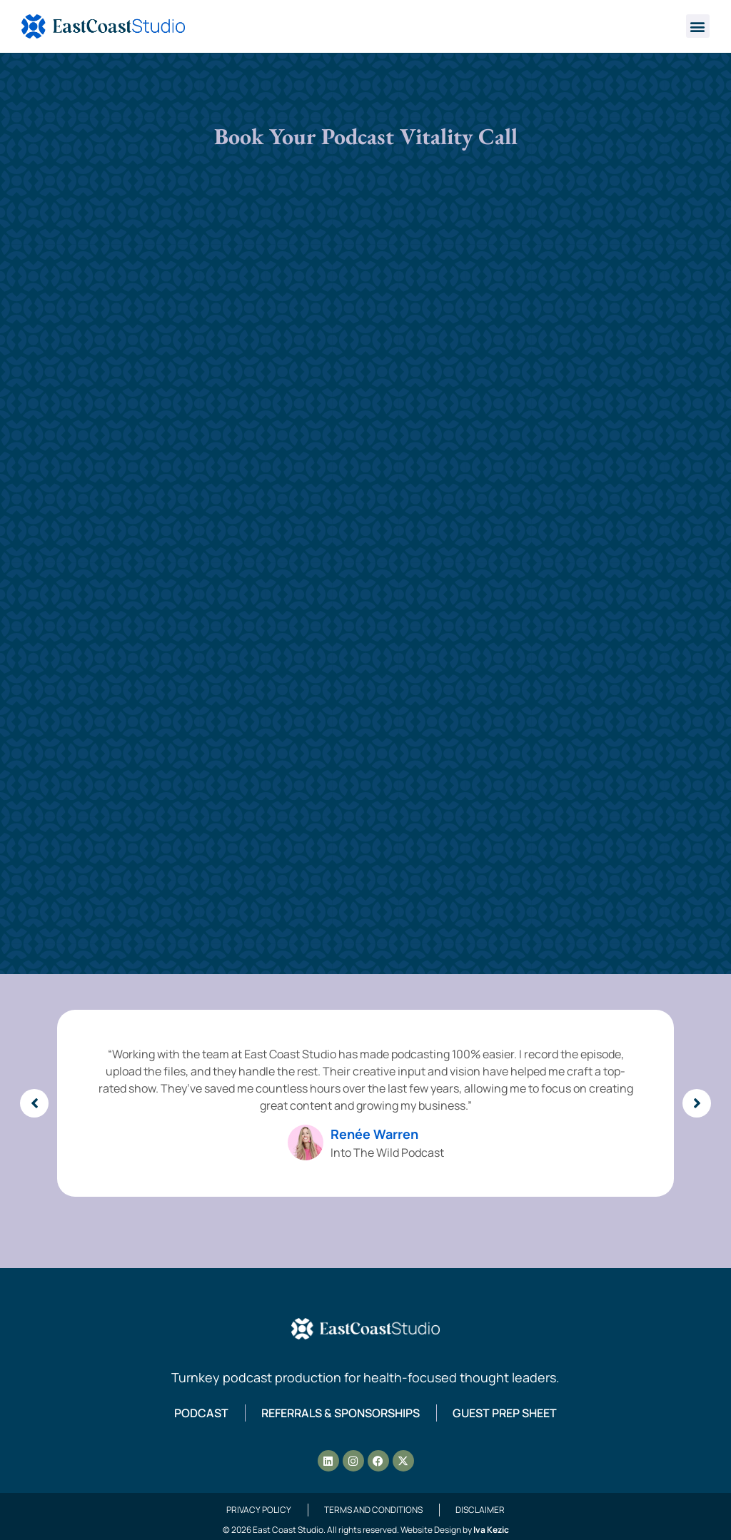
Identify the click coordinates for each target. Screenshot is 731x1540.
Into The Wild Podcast (387, 1152)
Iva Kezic (491, 1530)
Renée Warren (374, 1134)
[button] (698, 26)
